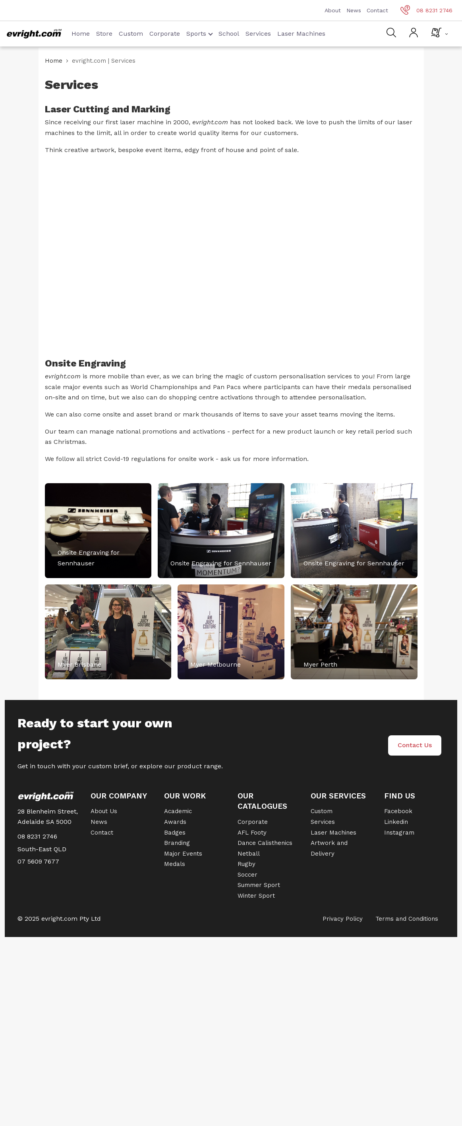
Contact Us (415, 745)
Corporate (164, 33)
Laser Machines (301, 33)
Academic (178, 811)
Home (81, 33)
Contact (377, 10)
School (228, 33)
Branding (177, 842)
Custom (131, 33)
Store (104, 33)
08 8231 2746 (426, 10)
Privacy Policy (343, 918)
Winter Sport (256, 895)
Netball (249, 853)
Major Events (183, 853)
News (353, 10)
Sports (199, 33)
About (333, 10)
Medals (174, 864)
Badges (175, 832)
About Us (104, 811)
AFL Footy (252, 832)
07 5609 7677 (38, 861)
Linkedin (396, 821)
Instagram (399, 832)
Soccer (247, 874)
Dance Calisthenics (265, 842)
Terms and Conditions (406, 918)
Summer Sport (259, 885)
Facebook (398, 811)
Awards (175, 821)
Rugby (246, 864)
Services (258, 33)
